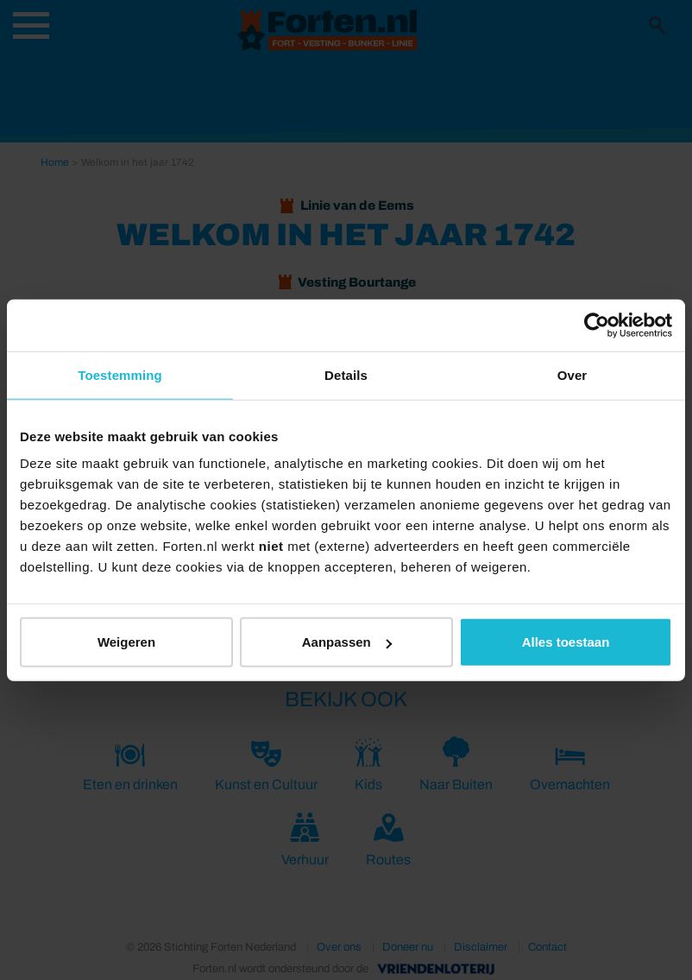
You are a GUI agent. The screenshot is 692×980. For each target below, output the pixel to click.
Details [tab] (346, 374)
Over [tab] (572, 374)
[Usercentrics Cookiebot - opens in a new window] (596, 325)
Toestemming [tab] (120, 374)
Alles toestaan (566, 642)
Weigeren (126, 642)
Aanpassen (347, 642)
